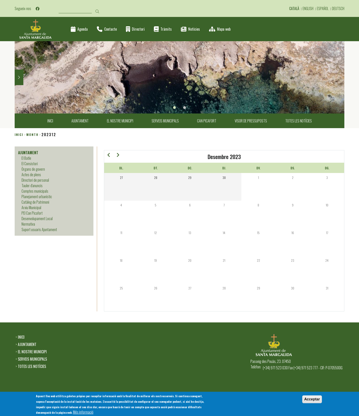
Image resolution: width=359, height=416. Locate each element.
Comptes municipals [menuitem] (35, 191)
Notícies (194, 29)
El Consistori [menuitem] (30, 163)
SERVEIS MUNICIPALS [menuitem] (165, 121)
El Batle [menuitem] (26, 158)
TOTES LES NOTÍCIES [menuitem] (298, 121)
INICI (21, 337)
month (32, 134)
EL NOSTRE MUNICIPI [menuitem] (120, 121)
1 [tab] (174, 107)
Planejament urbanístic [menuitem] (37, 196)
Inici (19, 134)
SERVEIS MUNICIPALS (32, 359)
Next (19, 77)
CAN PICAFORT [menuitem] (206, 121)
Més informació (83, 412)
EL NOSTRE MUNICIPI (32, 351)
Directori (138, 29)
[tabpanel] (179, 77)
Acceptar (312, 400)
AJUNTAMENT (27, 344)
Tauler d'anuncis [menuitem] (32, 185)
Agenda (82, 29)
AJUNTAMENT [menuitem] (80, 121)
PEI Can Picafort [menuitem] (32, 213)
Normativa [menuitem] (28, 224)
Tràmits (166, 29)
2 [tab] (184, 107)
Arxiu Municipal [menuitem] (31, 207)
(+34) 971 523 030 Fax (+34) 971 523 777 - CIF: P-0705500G (303, 367)
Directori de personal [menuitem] (35, 180)
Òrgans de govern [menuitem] (33, 169)
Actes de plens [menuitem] (31, 174)
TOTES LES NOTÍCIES (32, 366)
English (308, 8)
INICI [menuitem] (50, 121)
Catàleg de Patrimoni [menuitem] (35, 202)
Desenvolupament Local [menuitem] (37, 218)
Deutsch (338, 8)
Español (323, 8)
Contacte (110, 29)
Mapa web (224, 29)
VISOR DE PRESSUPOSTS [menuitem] (251, 121)
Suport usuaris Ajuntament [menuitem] (39, 229)
